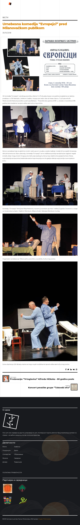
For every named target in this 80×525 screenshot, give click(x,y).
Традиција (18, 462)
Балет (16, 450)
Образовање (18, 454)
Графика (17, 446)
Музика (5, 458)
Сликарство (7, 454)
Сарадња (17, 458)
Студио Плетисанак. (44, 519)
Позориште (7, 450)
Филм (5, 446)
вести (5, 17)
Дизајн (5, 462)
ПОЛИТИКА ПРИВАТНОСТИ (12, 472)
